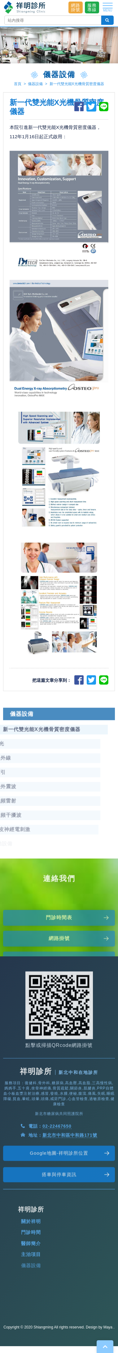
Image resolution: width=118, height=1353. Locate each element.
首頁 (17, 84)
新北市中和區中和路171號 (69, 1160)
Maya (107, 1327)
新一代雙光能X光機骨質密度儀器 (77, 84)
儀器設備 (35, 84)
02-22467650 (57, 1151)
